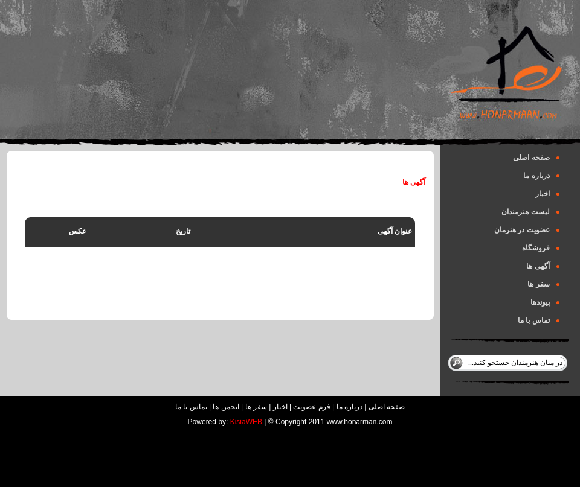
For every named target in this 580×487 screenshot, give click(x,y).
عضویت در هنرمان (527, 230)
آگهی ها (543, 266)
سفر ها (543, 284)
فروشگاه (541, 248)
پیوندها (545, 302)
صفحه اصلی (536, 157)
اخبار (547, 193)
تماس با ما (539, 320)
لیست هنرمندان (530, 212)
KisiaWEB (246, 422)
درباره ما (541, 175)
